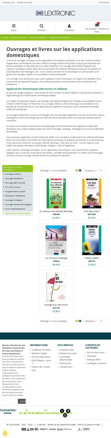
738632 (56, 261)
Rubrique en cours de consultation (12, 168)
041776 (56, 307)
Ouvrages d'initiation (14, 200)
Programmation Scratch (15, 191)
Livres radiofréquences (15, 208)
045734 (91, 261)
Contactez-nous (8, 411)
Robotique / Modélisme (15, 195)
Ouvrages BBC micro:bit (15, 183)
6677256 (92, 214)
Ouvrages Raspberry (14, 178)
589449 (56, 214)
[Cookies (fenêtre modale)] (5, 433)
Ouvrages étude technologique (18, 204)
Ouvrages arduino (13, 174)
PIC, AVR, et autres (13, 187)
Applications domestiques (17, 213)
